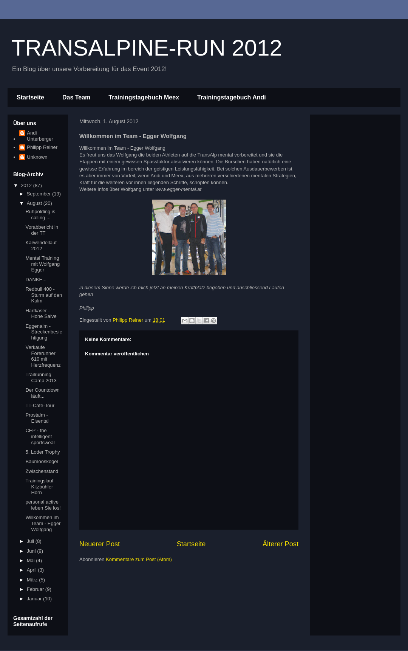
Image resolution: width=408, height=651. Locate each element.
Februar (36, 589)
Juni (32, 551)
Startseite (30, 97)
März (33, 580)
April (32, 570)
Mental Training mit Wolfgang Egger (42, 264)
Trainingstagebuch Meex (143, 97)
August (35, 203)
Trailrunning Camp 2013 (40, 377)
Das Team (76, 97)
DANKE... (35, 279)
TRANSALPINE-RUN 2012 (146, 47)
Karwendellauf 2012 (40, 245)
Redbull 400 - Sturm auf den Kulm (43, 295)
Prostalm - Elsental (36, 418)
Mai (31, 560)
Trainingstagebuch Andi (231, 97)
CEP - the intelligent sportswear (40, 436)
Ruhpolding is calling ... (40, 214)
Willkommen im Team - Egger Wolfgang (42, 523)
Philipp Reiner (42, 147)
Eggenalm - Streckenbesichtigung (43, 332)
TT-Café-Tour (39, 405)
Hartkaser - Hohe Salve (40, 313)
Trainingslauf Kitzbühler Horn (39, 486)
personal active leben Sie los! (42, 505)
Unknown (37, 157)
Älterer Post (280, 544)
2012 (27, 185)
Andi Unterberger (40, 136)
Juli (31, 541)
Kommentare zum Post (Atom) (139, 559)
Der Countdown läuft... (42, 393)
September (39, 194)
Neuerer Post (99, 544)
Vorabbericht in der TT (41, 230)
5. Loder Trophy (42, 452)
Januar (35, 598)
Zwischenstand (41, 471)
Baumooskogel (41, 461)
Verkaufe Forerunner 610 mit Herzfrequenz (42, 356)
